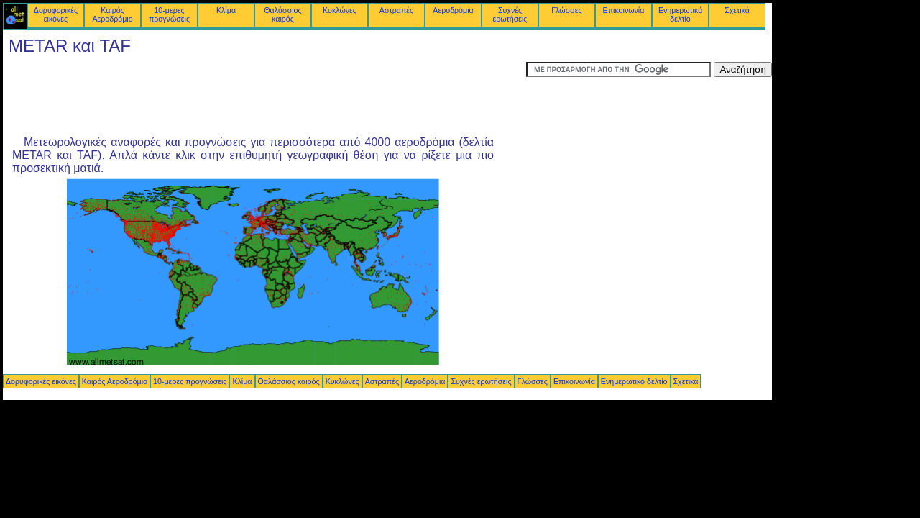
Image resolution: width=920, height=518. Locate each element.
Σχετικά (737, 10)
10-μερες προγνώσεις (169, 14)
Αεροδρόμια (453, 10)
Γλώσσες (566, 10)
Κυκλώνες (339, 10)
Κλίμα (226, 10)
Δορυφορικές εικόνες (56, 14)
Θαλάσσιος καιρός (282, 14)
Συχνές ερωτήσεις (510, 14)
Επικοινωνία (624, 10)
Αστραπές (396, 10)
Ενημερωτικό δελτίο (680, 14)
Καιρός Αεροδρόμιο (112, 14)
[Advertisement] (264, 94)
